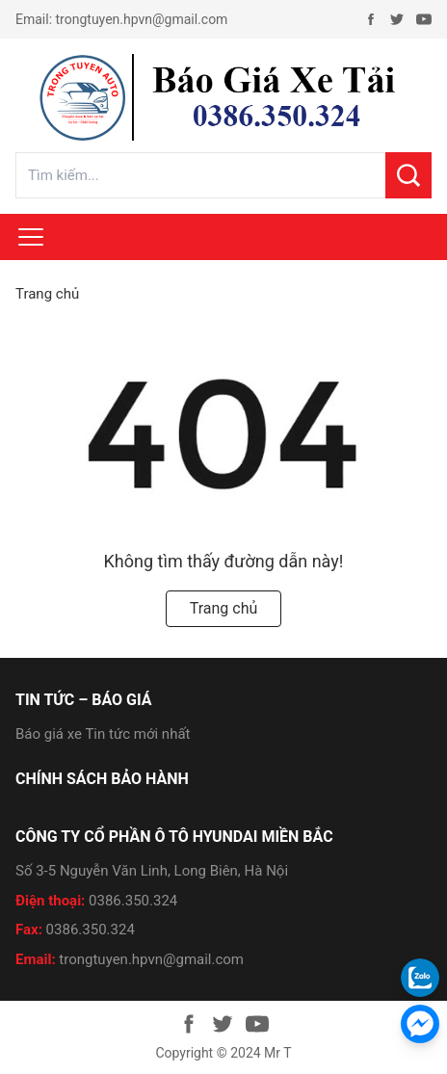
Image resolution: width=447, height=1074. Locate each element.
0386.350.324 (133, 900)
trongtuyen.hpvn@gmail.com (142, 19)
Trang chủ (47, 293)
